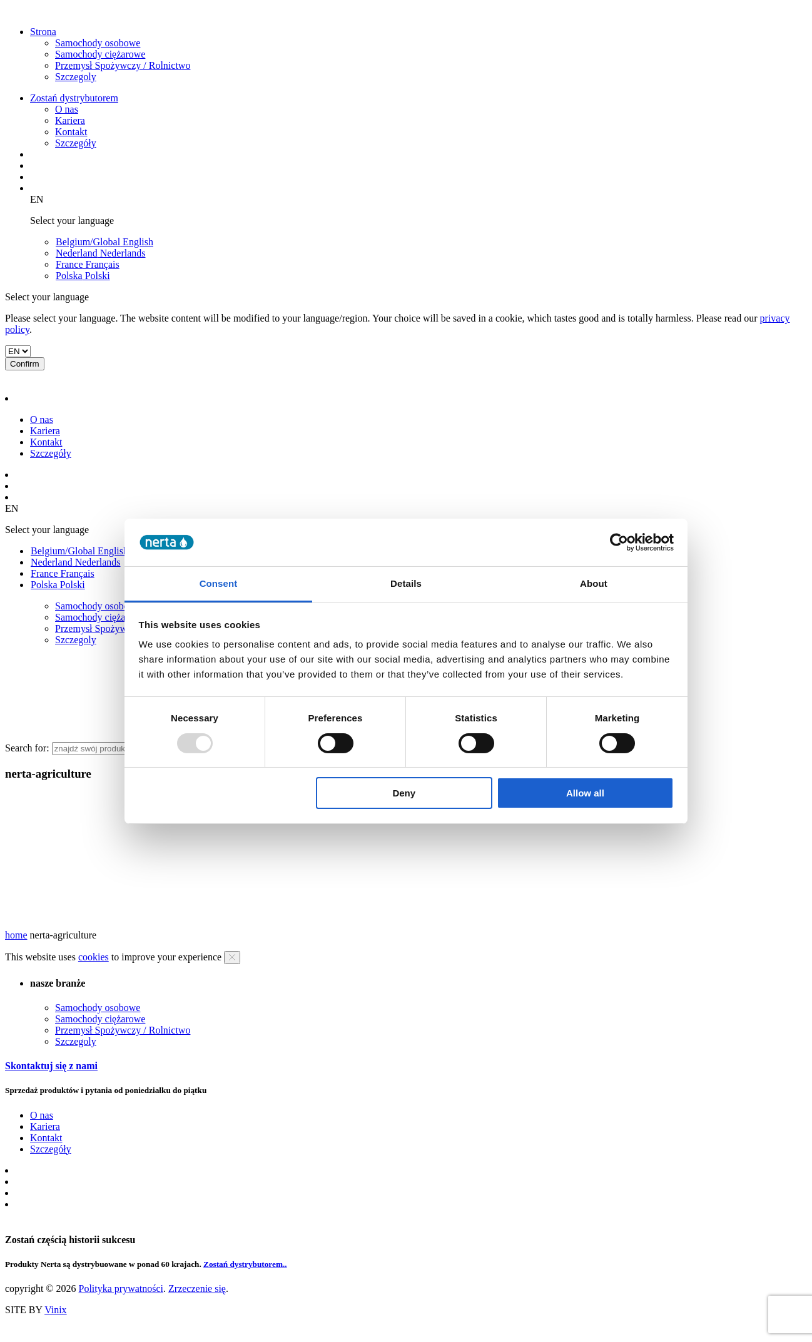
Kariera (70, 120)
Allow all (585, 793)
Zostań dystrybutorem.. (245, 1264)
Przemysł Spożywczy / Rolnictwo (122, 65)
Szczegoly (75, 76)
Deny (403, 793)
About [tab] (593, 583)
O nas (66, 109)
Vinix (55, 1309)
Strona (43, 31)
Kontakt (71, 131)
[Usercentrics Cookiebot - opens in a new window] (619, 542)
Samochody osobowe (97, 43)
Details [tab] (406, 583)
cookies (93, 957)
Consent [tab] (219, 583)
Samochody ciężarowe (100, 54)
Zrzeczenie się (197, 1288)
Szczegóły (75, 143)
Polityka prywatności (120, 1288)
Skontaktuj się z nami (51, 1065)
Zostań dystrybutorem (74, 98)
